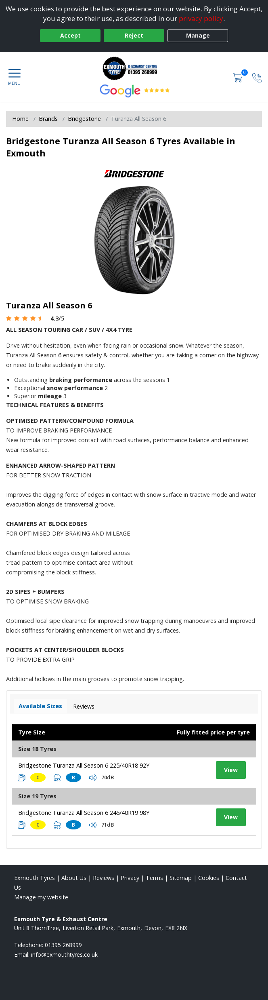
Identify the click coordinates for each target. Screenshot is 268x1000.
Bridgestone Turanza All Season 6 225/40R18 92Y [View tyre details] (83, 765)
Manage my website (41, 897)
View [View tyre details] (231, 770)
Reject (134, 35)
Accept (70, 35)
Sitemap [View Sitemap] (181, 878)
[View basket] (238, 77)
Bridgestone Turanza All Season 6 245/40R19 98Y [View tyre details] (83, 812)
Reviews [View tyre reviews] (83, 706)
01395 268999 (63, 945)
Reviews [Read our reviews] (103, 878)
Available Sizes (40, 706)
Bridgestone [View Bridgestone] (84, 118)
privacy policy (201, 18)
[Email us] (64, 954)
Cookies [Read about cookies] (208, 878)
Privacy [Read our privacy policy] (130, 878)
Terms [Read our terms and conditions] (154, 878)
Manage (198, 35)
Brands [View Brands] (48, 118)
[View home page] (134, 68)
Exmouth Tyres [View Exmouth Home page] (34, 878)
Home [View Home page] (20, 118)
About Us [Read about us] (73, 878)
